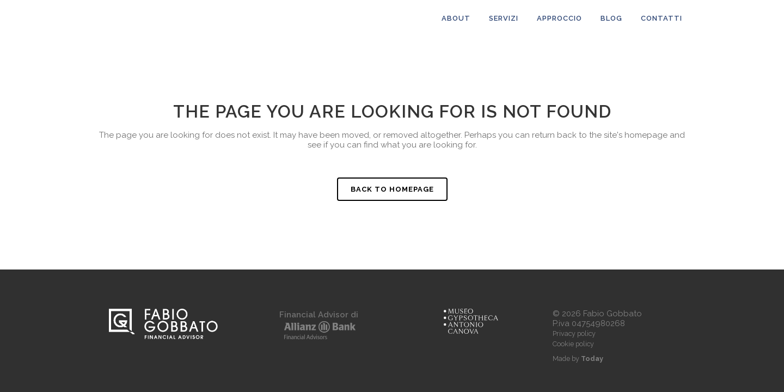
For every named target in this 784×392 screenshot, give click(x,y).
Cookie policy (573, 344)
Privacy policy (574, 333)
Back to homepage (392, 189)
